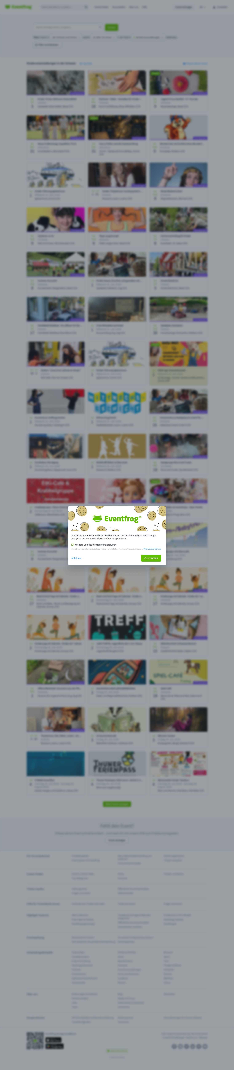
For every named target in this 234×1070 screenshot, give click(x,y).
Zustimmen (151, 558)
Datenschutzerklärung (152, 549)
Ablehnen (76, 558)
